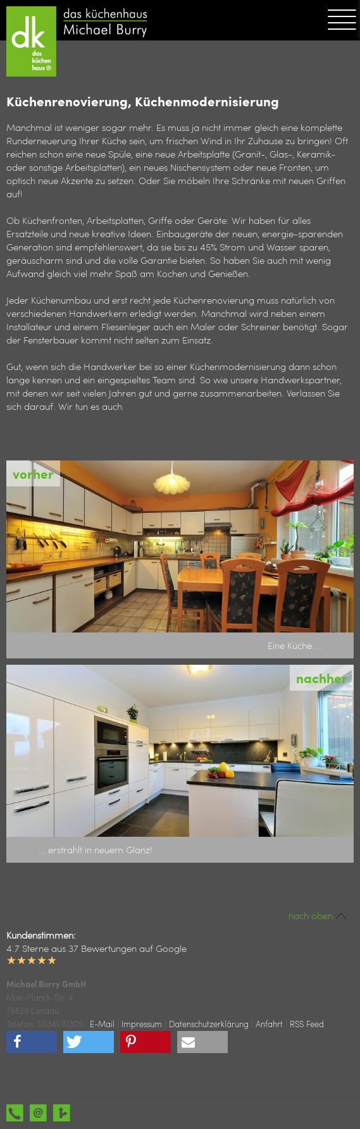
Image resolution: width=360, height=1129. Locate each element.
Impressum (141, 1023)
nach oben (318, 915)
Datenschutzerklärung (209, 1023)
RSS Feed (307, 1023)
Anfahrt (269, 1023)
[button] (31, 1042)
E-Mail (102, 1023)
